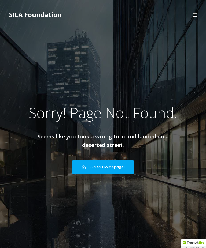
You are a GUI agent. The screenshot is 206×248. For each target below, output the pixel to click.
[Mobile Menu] (195, 14)
